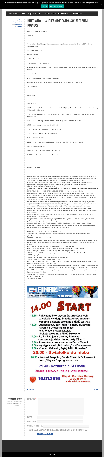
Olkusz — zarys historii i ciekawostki (56, 14)
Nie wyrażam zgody (56, 6)
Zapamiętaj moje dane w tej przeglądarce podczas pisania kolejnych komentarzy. (58, 430)
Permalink (19, 26)
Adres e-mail (31, 421)
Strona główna (12, 14)
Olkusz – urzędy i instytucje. (31, 14)
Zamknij (44, 6)
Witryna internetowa (35, 426)
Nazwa (29, 417)
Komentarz (32, 399)
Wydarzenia (18, 24)
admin (20, 20)
